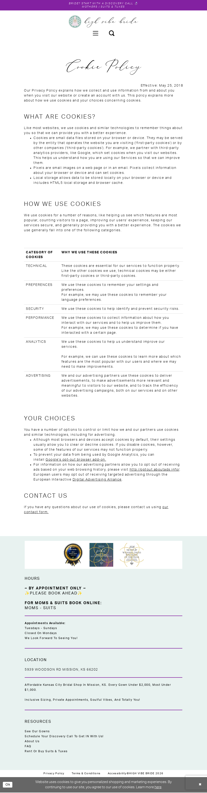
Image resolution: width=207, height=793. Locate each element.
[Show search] (112, 33)
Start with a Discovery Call (108, 3)
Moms (31, 608)
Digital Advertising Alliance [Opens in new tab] (97, 480)
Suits (49, 608)
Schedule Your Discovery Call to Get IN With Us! (64, 736)
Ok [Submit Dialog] (8, 785)
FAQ (28, 746)
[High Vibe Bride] (103, 22)
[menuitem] (95, 33)
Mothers (88, 7)
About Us (32, 741)
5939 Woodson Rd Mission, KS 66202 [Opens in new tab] (61, 670)
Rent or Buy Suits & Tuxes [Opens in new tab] (46, 751)
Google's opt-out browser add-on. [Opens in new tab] (76, 460)
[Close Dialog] (200, 785)
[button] (95, 33)
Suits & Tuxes (114, 7)
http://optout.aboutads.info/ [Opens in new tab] (154, 470)
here (158, 788)
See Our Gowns (37, 731)
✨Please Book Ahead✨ (54, 594)
